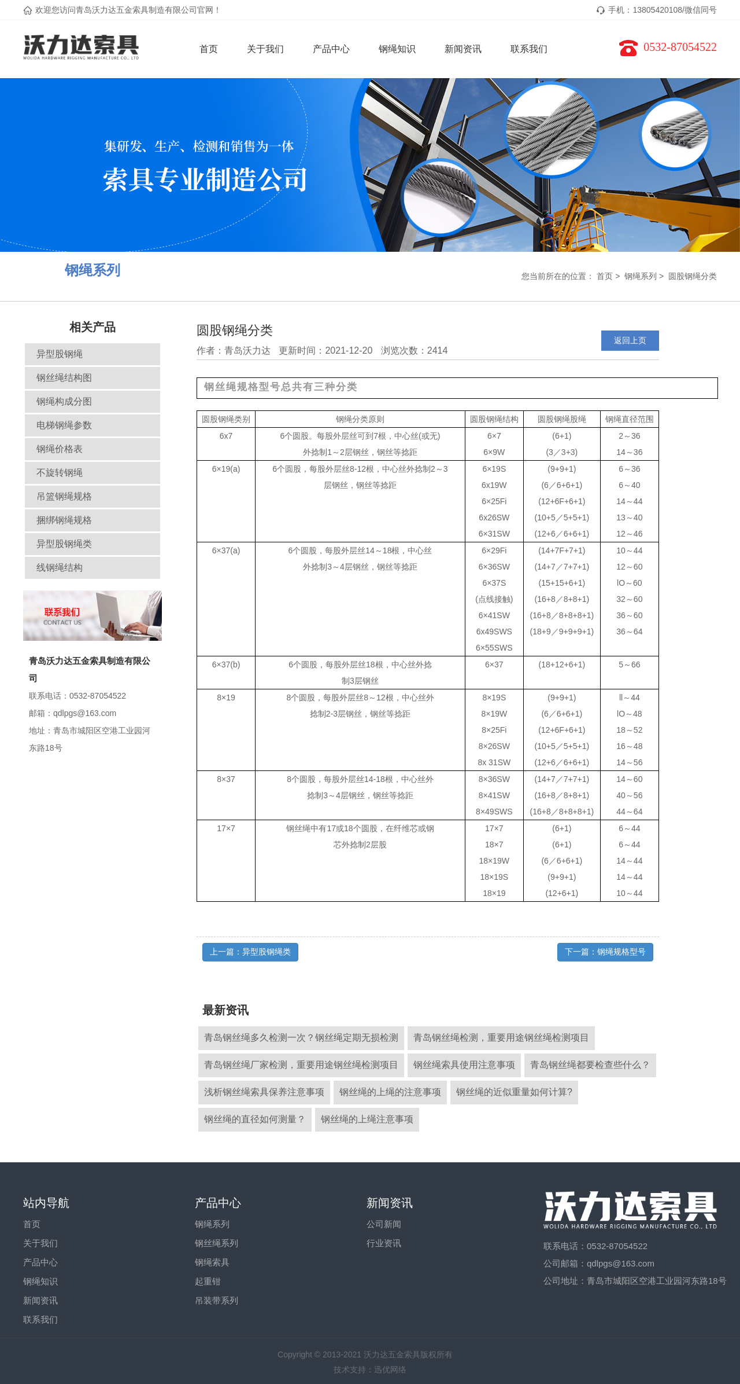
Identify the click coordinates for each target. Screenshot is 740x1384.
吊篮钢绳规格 (64, 496)
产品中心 (331, 49)
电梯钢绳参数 (64, 425)
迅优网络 (390, 1369)
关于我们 (265, 49)
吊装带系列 (216, 1300)
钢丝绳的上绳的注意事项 (390, 1092)
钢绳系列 (640, 276)
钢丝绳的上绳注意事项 (367, 1119)
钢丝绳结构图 (64, 378)
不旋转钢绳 (59, 473)
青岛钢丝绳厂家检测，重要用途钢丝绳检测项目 (301, 1065)
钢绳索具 (212, 1262)
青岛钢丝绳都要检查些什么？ (590, 1065)
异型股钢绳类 (64, 544)
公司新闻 (384, 1224)
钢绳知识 (397, 49)
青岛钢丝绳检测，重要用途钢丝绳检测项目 (501, 1037)
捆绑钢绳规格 (64, 520)
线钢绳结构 (59, 567)
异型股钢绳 (59, 354)
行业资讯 (384, 1243)
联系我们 (528, 49)
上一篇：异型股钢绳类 (250, 951)
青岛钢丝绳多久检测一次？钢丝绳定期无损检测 (301, 1037)
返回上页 (630, 340)
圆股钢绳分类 (692, 276)
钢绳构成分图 (64, 401)
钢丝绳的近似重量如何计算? (514, 1092)
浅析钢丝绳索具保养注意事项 (264, 1092)
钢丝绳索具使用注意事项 (464, 1065)
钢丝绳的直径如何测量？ (255, 1119)
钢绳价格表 (59, 449)
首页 (208, 49)
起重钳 (208, 1281)
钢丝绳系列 (216, 1243)
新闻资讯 (463, 49)
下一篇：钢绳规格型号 (605, 951)
